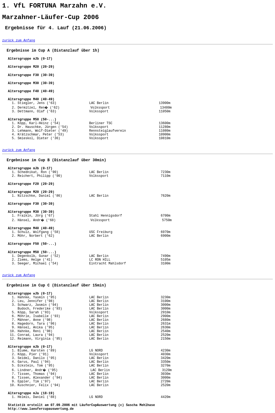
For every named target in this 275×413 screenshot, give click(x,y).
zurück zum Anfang (18, 40)
